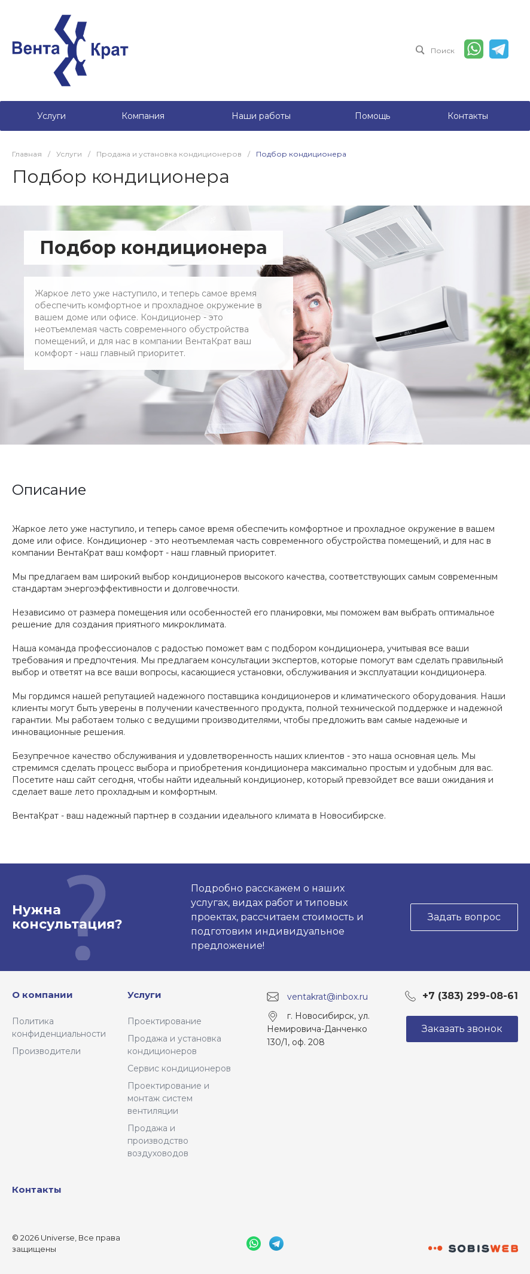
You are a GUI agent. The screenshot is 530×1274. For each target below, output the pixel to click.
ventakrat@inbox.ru (327, 996)
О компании (42, 994)
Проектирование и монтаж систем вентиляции (168, 1098)
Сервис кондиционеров (179, 1068)
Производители (46, 1051)
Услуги (144, 994)
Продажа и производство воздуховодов (157, 1141)
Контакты (37, 1189)
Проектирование (164, 1021)
